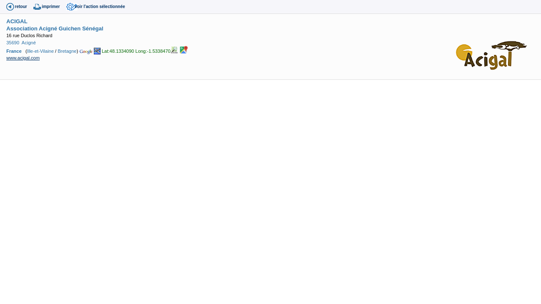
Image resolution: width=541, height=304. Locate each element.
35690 (12, 42)
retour (21, 6)
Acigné (29, 42)
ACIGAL (16, 21)
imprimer (51, 6)
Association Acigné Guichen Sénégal (54, 28)
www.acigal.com (23, 57)
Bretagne (67, 51)
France (14, 51)
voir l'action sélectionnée (100, 6)
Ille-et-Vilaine (40, 51)
